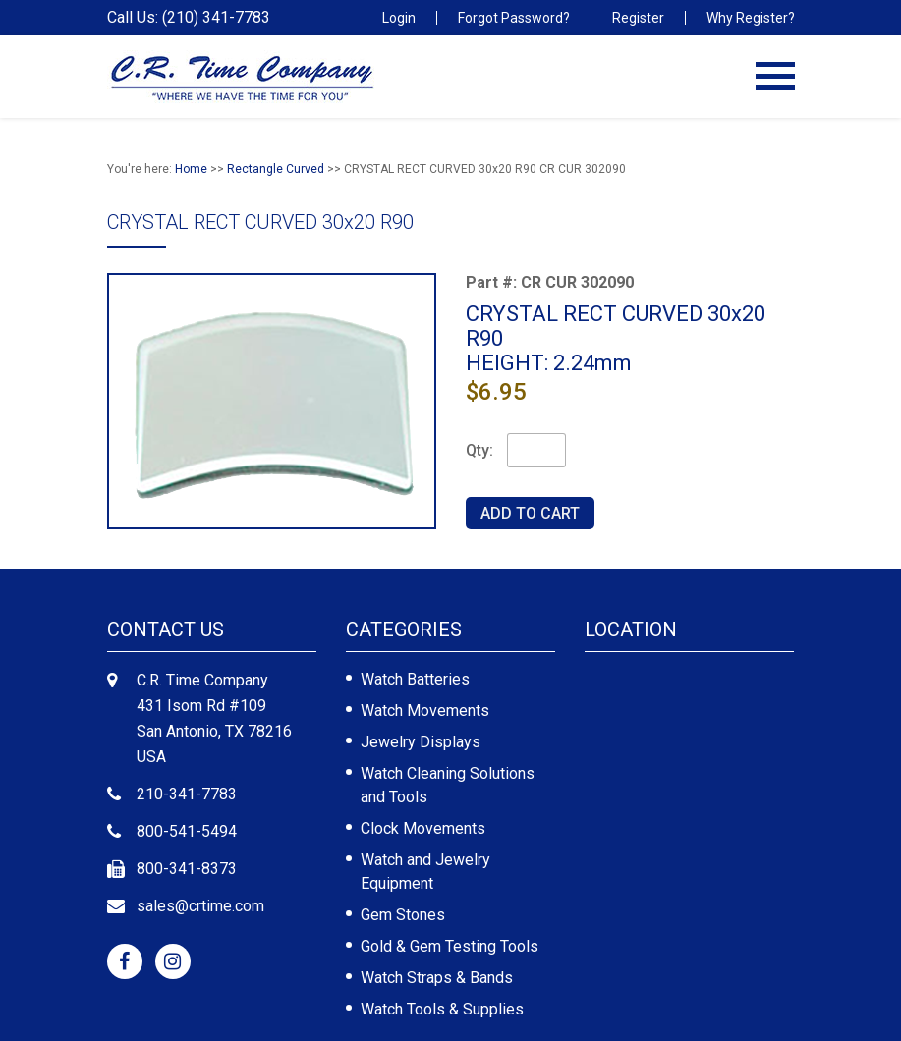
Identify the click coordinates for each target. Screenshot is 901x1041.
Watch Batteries (415, 679)
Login (399, 18)
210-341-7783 (187, 794)
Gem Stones (403, 914)
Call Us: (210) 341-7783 (188, 18)
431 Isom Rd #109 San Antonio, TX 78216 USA (214, 731)
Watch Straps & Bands (437, 977)
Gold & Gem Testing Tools (449, 946)
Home (191, 169)
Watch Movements (425, 710)
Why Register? (750, 18)
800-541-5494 (187, 831)
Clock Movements (423, 828)
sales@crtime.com (200, 906)
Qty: (479, 450)
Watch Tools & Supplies (442, 1009)
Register (638, 18)
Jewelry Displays (420, 742)
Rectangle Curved (275, 169)
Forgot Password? (514, 18)
